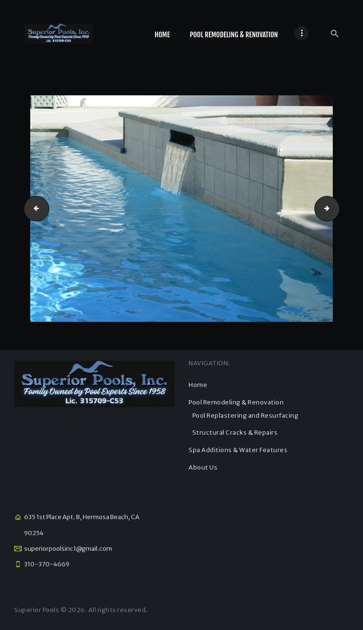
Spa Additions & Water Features (238, 450)
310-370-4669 (46, 564)
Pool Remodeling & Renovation (236, 402)
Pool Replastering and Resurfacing (245, 416)
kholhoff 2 (33, 208)
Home (198, 385)
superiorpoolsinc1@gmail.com (68, 549)
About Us (203, 467)
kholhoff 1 (336, 208)
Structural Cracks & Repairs (235, 432)
